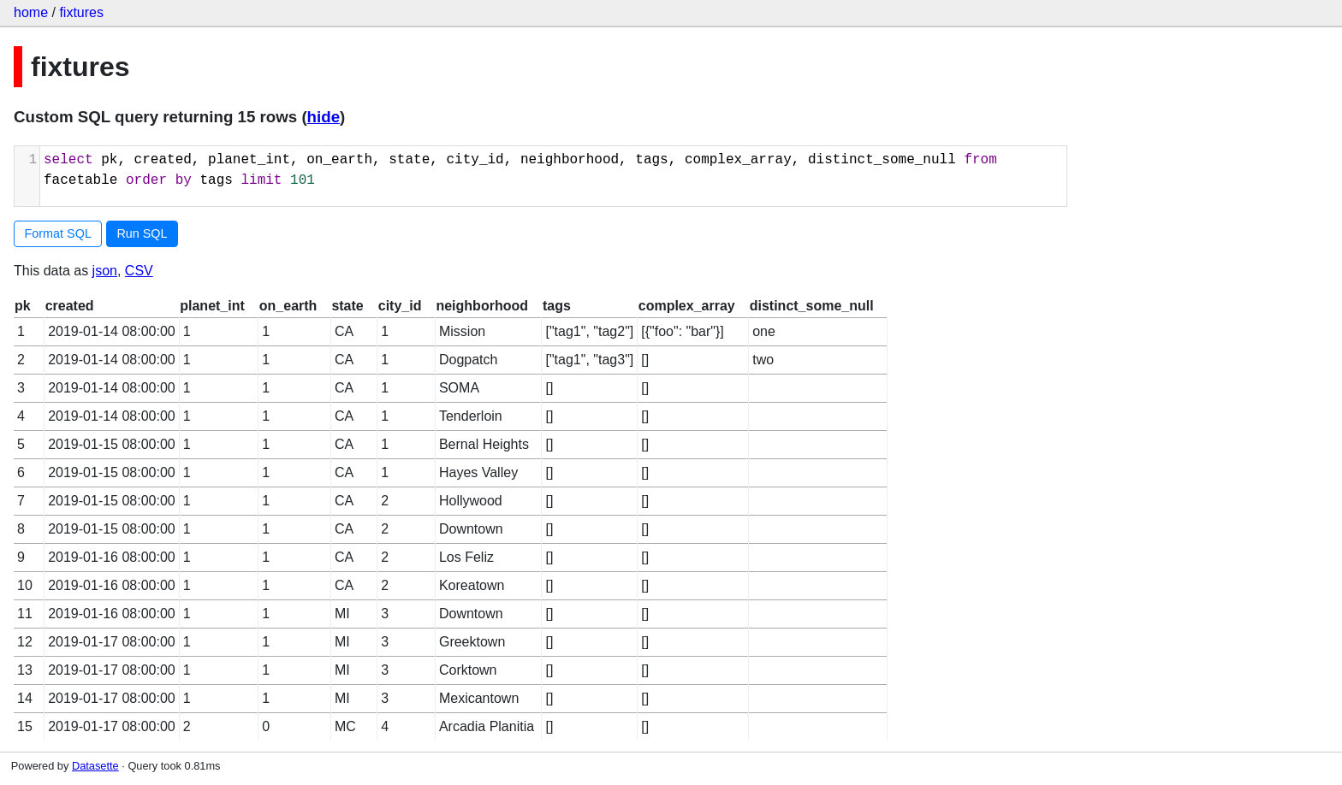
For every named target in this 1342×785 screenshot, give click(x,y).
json (104, 270)
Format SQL (58, 233)
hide (323, 117)
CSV (139, 270)
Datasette (95, 765)
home (31, 12)
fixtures (81, 12)
